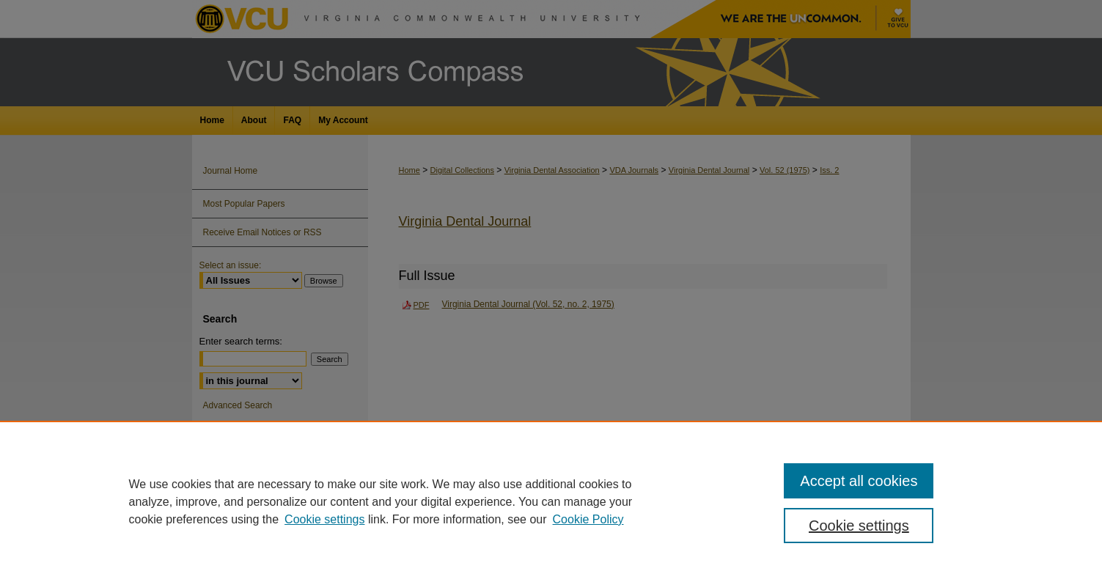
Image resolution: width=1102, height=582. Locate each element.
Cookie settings (324, 519)
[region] (551, 501)
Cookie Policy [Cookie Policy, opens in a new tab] (588, 519)
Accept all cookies (858, 481)
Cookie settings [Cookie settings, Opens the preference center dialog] (859, 525)
